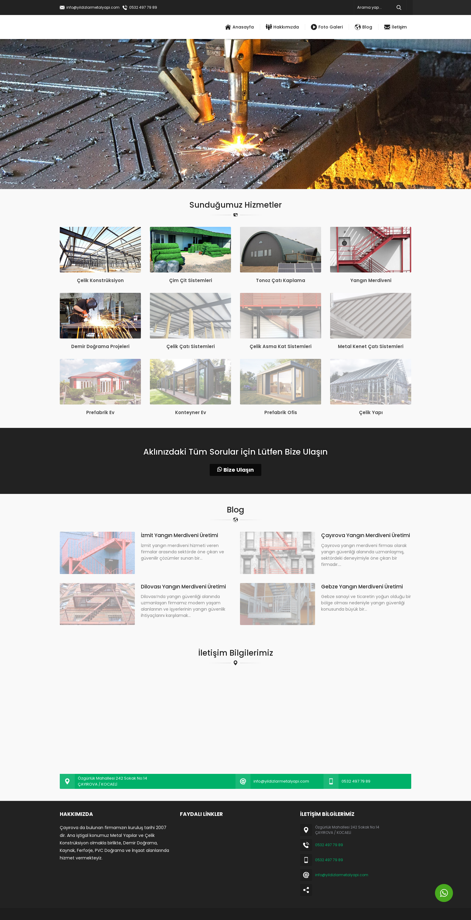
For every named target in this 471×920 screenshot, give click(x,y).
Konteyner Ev (190, 412)
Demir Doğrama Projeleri (100, 346)
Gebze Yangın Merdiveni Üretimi (362, 586)
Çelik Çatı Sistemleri (190, 346)
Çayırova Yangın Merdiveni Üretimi (365, 535)
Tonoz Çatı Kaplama (280, 280)
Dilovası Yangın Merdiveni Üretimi (183, 586)
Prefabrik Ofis (280, 412)
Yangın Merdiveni (370, 280)
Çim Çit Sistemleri (190, 280)
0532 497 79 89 (143, 7)
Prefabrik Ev (100, 412)
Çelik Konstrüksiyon (100, 280)
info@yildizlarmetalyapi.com (93, 7)
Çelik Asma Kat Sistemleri (280, 346)
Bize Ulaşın (235, 470)
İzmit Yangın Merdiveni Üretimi (179, 535)
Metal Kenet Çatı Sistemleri (370, 346)
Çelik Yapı (371, 412)
